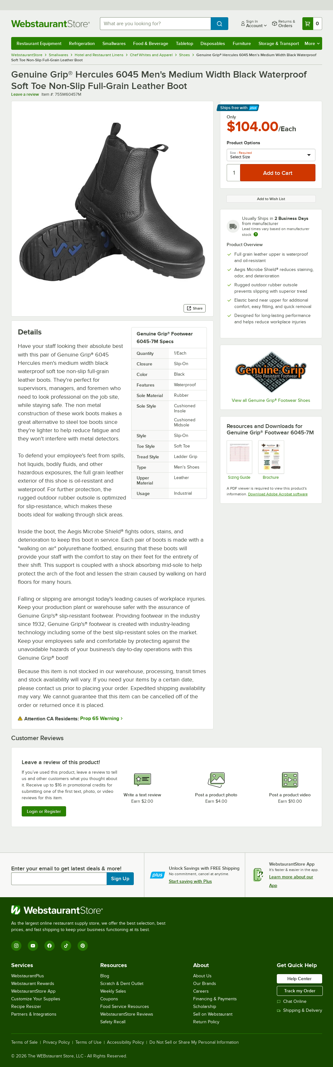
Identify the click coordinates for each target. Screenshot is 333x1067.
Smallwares (114, 43)
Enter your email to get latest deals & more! (66, 868)
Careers (201, 991)
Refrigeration (82, 43)
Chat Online (292, 1001)
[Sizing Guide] (239, 460)
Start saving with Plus (190, 881)
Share (194, 308)
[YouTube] (33, 946)
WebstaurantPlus (27, 975)
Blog (104, 975)
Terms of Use (88, 1042)
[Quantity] (234, 172)
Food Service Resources (124, 1006)
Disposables (213, 43)
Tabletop (184, 43)
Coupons (109, 998)
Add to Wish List (271, 199)
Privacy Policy (56, 1042)
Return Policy (206, 1021)
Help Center (299, 978)
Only (231, 116)
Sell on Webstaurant (212, 1014)
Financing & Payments (215, 998)
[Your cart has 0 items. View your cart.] (312, 23)
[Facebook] (49, 946)
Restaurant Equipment (39, 43)
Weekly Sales (113, 991)
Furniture (242, 43)
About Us (202, 975)
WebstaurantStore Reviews (126, 1014)
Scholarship (204, 1006)
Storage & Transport (279, 43)
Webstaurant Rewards (32, 983)
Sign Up (120, 879)
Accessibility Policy (125, 1042)
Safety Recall (112, 1021)
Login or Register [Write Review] (44, 811)
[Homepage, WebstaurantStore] (50, 23)
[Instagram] (16, 946)
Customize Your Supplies (35, 998)
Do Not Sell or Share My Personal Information (194, 1042)
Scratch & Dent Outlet (121, 983)
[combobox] (155, 23)
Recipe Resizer (26, 1006)
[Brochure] (271, 460)
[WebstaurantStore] (91, 910)
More (312, 43)
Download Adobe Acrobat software (278, 494)
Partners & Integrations (34, 1014)
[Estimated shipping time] (255, 234)
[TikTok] (66, 946)
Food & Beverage (150, 43)
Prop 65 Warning (99, 718)
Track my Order (299, 990)
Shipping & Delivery (299, 1010)
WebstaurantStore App (33, 991)
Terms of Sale (24, 1042)
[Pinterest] (83, 946)
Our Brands (204, 983)
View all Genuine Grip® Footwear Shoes (271, 400)
